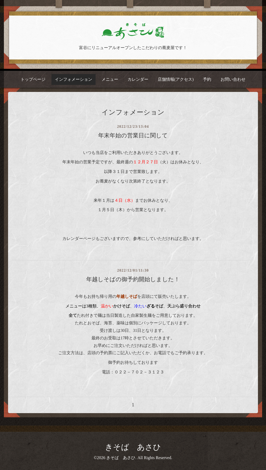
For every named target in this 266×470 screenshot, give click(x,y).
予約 (207, 79)
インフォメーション (73, 79)
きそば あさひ (133, 447)
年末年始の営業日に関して (133, 135)
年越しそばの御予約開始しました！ (133, 279)
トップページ (33, 79)
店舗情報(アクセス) (176, 79)
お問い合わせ (233, 79)
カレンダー (138, 79)
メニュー (110, 79)
